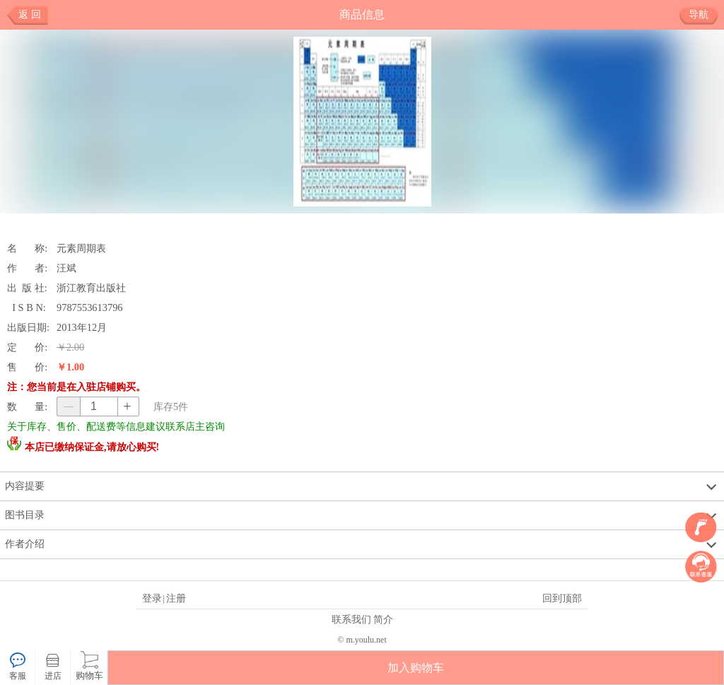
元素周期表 (81, 248)
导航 (704, 14)
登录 (152, 598)
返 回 (29, 14)
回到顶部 (562, 598)
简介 (383, 619)
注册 (176, 598)
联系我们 (351, 619)
